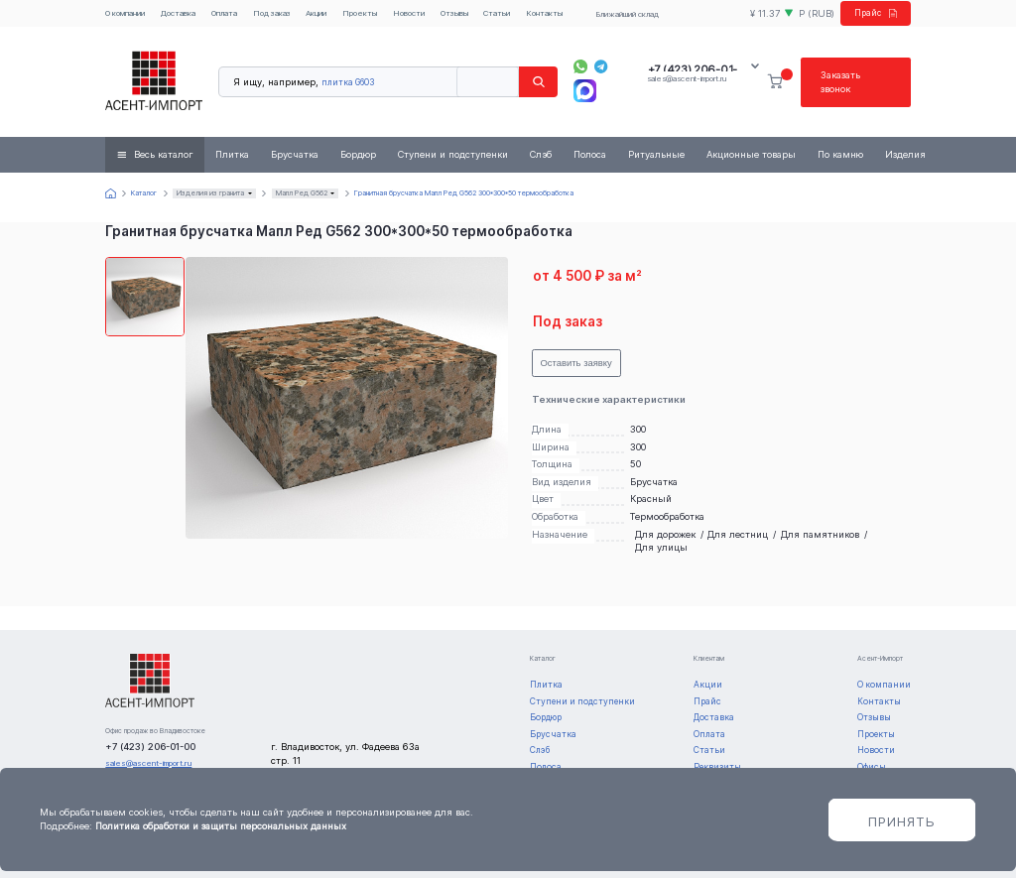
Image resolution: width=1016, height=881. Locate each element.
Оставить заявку (575, 365)
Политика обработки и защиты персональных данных (220, 825)
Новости (409, 14)
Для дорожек (665, 536)
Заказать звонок (840, 83)
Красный (651, 501)
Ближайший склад (625, 15)
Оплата (224, 14)
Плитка (232, 157)
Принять (902, 821)
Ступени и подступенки (453, 157)
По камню (840, 157)
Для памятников (820, 536)
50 (635, 465)
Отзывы (454, 14)
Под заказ (272, 14)
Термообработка (667, 518)
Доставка (178, 14)
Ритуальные (656, 157)
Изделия (905, 157)
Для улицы (661, 550)
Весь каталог (163, 157)
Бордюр (358, 157)
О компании (125, 14)
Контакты (544, 14)
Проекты (359, 14)
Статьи (496, 14)
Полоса (589, 157)
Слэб (541, 157)
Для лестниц (737, 536)
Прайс (872, 14)
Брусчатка (294, 157)
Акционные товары (751, 157)
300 (638, 431)
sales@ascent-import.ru (686, 81)
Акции (316, 14)
